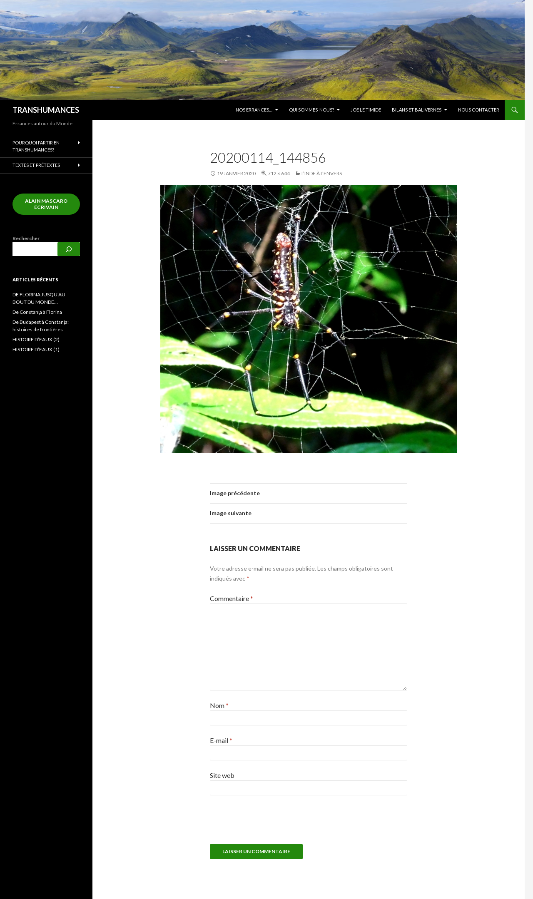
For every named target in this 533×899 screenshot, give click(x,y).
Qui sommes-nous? (311, 109)
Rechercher (26, 238)
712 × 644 (279, 173)
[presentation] (266, 823)
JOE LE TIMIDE (366, 109)
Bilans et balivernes (416, 109)
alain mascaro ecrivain (46, 204)
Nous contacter (478, 109)
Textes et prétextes (36, 165)
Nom (219, 705)
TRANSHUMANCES (45, 109)
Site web (222, 775)
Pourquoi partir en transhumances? (36, 146)
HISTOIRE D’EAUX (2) (36, 339)
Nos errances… (254, 109)
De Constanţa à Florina (37, 312)
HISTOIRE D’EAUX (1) (36, 349)
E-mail (221, 740)
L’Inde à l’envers (321, 173)
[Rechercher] (68, 249)
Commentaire (231, 598)
